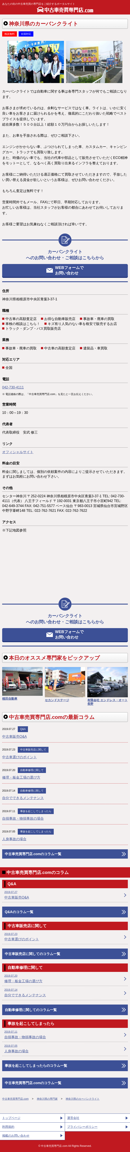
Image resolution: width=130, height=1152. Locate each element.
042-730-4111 (13, 387)
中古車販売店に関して (33, 749)
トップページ (11, 1118)
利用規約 (8, 1126)
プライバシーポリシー (82, 1126)
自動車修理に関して (32, 770)
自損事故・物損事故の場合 (23, 818)
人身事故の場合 (14, 839)
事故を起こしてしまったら (35, 811)
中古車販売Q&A (14, 736)
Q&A (23, 729)
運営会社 (73, 1118)
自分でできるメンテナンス (23, 798)
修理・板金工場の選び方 (21, 777)
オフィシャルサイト (17, 452)
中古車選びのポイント (19, 757)
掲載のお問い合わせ (15, 1135)
